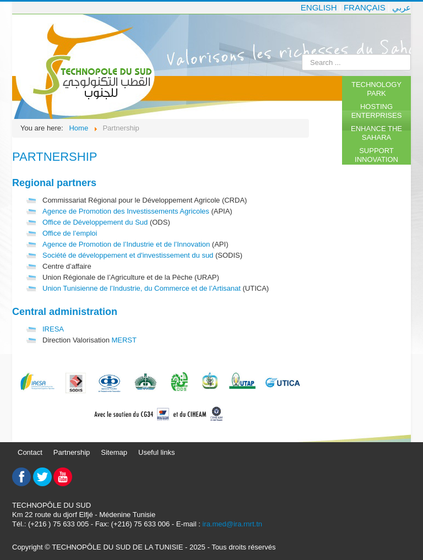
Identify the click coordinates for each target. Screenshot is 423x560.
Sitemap (114, 452)
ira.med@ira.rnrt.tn (232, 524)
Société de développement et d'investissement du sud (127, 255)
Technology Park (376, 88)
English (319, 7)
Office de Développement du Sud (95, 222)
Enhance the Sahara (376, 133)
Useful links (156, 452)
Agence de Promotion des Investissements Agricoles (125, 211)
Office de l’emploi (69, 233)
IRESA (53, 329)
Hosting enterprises (376, 110)
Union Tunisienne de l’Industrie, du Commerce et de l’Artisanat (141, 288)
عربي (401, 7)
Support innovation (376, 155)
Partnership (71, 452)
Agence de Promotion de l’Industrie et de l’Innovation (126, 244)
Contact (30, 452)
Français (365, 7)
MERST (124, 340)
